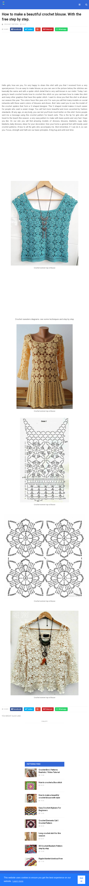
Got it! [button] (81, 879)
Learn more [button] (18, 881)
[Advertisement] (44, 59)
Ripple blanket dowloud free (51, 859)
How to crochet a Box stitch (50, 782)
